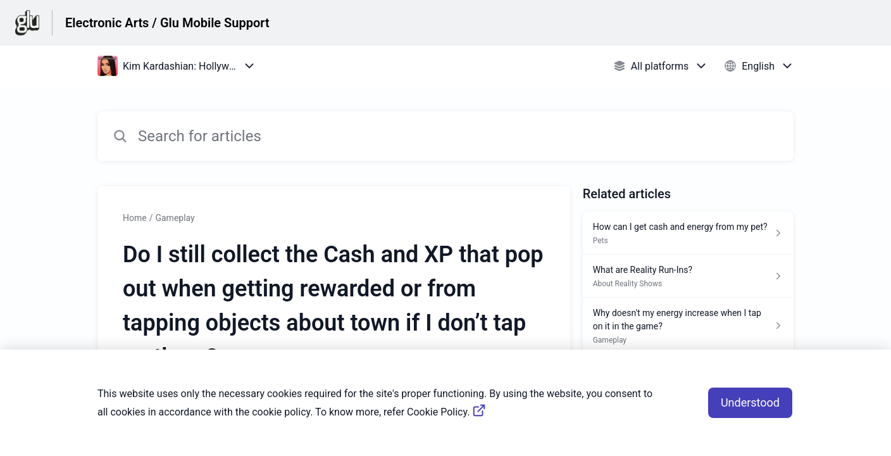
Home (135, 218)
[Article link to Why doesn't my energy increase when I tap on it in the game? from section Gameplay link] (688, 326)
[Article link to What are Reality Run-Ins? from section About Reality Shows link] (688, 276)
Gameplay (174, 218)
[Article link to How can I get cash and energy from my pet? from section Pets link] (688, 233)
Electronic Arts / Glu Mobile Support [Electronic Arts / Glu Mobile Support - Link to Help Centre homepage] (167, 22)
